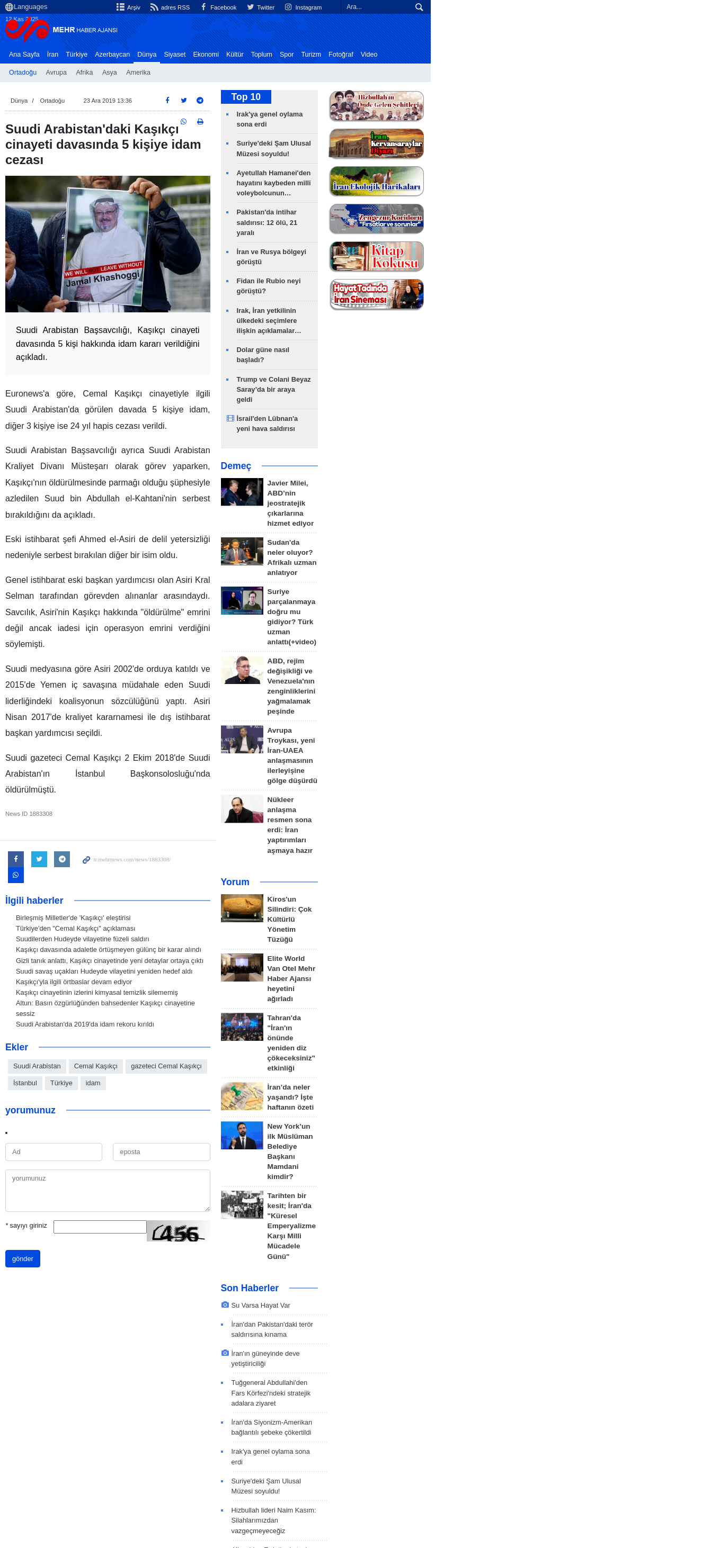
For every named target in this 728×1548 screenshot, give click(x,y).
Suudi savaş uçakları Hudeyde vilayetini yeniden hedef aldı (129, 891)
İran (78, 54)
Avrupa (81, 72)
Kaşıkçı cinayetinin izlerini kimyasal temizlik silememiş (122, 912)
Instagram (572, 7)
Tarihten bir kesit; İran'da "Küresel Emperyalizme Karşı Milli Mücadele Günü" (466, 845)
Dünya (171, 54)
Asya (134, 72)
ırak (269, 1429)
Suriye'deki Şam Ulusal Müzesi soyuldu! (449, 136)
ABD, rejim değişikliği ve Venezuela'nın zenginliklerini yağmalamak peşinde (464, 507)
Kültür (260, 54)
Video (394, 54)
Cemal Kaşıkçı (121, 976)
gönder (47, 1152)
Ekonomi (231, 54)
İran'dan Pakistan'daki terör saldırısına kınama (449, 923)
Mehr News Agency (88, 31)
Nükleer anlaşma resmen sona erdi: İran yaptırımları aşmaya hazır (468, 586)
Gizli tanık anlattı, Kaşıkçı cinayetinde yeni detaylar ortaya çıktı (134, 881)
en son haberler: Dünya (83, 1407)
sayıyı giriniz (51, 1118)
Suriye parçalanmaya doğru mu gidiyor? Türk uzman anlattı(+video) (469, 468)
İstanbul (252, 976)
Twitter (528, 7)
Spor (311, 54)
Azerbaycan (137, 54)
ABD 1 (51, 1429)
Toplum (286, 54)
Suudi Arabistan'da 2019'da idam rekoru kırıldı (110, 934)
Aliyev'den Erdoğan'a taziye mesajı (432, 1088)
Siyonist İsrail (108, 1429)
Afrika (109, 72)
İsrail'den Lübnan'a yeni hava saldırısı (446, 330)
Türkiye (101, 54)
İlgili (692, 1476)
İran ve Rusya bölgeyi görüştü (433, 214)
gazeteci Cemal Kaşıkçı (191, 976)
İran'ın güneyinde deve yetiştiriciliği (432, 942)
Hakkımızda (608, 1476)
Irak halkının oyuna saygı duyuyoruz (434, 1195)
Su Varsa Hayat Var (409, 904)
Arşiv (389, 7)
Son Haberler (398, 886)
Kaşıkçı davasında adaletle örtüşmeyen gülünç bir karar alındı (133, 870)
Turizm (336, 54)
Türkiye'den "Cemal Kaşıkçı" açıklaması (101, 848)
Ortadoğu (47, 72)
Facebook (483, 7)
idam (320, 976)
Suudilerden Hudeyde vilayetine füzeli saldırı (107, 859)
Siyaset (199, 54)
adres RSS (432, 7)
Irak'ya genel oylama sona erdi (434, 117)
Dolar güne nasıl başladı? (426, 281)
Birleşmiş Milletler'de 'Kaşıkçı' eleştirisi (98, 838)
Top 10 (394, 99)
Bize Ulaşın (656, 1476)
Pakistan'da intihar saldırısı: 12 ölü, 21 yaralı (446, 1233)
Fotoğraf (365, 54)
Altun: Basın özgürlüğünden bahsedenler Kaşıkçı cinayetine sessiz (141, 923)
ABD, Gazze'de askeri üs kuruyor (430, 1214)
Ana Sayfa (49, 54)
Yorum (383, 628)
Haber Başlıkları (433, 54)
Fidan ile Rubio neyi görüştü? (433, 233)
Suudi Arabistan (62, 976)
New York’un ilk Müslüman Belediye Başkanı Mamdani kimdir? (462, 806)
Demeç (384, 367)
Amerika (163, 72)
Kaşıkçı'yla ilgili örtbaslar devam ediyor (99, 902)
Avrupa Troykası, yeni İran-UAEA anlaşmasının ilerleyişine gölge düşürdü (472, 547)
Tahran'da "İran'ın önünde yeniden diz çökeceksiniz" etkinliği (460, 729)
